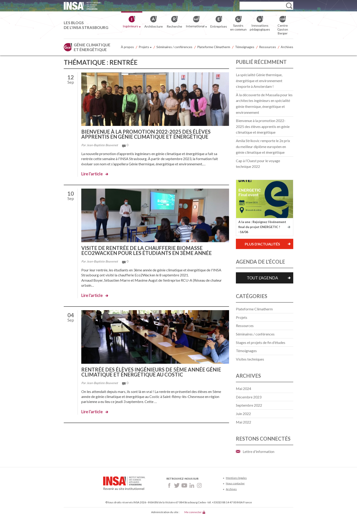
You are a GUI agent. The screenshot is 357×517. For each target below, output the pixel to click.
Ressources (267, 47)
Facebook (169, 485)
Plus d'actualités (262, 244)
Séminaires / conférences (174, 47)
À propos (127, 47)
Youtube (184, 485)
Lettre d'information (258, 451)
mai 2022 (243, 422)
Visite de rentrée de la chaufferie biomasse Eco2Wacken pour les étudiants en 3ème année (146, 250)
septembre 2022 (249, 405)
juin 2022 (243, 413)
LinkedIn (192, 485)
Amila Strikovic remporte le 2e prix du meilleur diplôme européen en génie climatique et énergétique (263, 146)
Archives (287, 47)
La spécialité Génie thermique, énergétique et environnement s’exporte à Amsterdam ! (259, 80)
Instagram (199, 485)
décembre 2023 (248, 397)
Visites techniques (250, 359)
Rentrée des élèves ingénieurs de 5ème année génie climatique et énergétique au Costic (151, 372)
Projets (145, 47)
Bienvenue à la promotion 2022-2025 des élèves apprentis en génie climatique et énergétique (146, 134)
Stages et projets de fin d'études (260, 342)
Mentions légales (236, 478)
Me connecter (193, 512)
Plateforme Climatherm (213, 47)
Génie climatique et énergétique (92, 47)
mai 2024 (243, 388)
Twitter (177, 485)
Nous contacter (235, 483)
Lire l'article (92, 173)
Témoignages (244, 47)
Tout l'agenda (262, 277)
